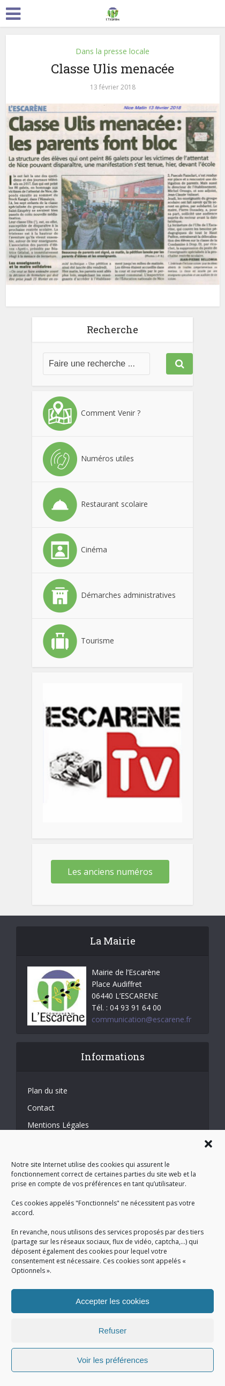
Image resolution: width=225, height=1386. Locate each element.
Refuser (113, 1330)
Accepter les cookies (112, 1301)
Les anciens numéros (110, 872)
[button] (208, 1143)
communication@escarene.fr (141, 1019)
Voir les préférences (112, 1360)
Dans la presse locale (112, 51)
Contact (41, 1108)
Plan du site (47, 1090)
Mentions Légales (58, 1125)
